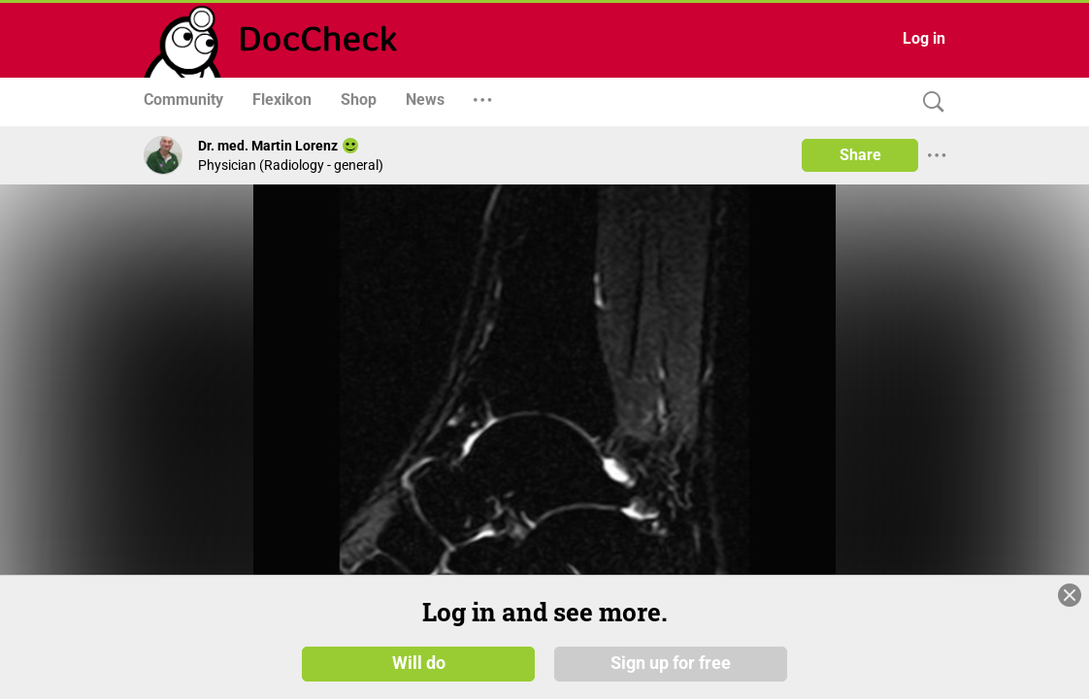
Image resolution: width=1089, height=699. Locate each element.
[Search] (928, 102)
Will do (419, 662)
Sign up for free (670, 662)
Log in (924, 38)
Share (860, 155)
